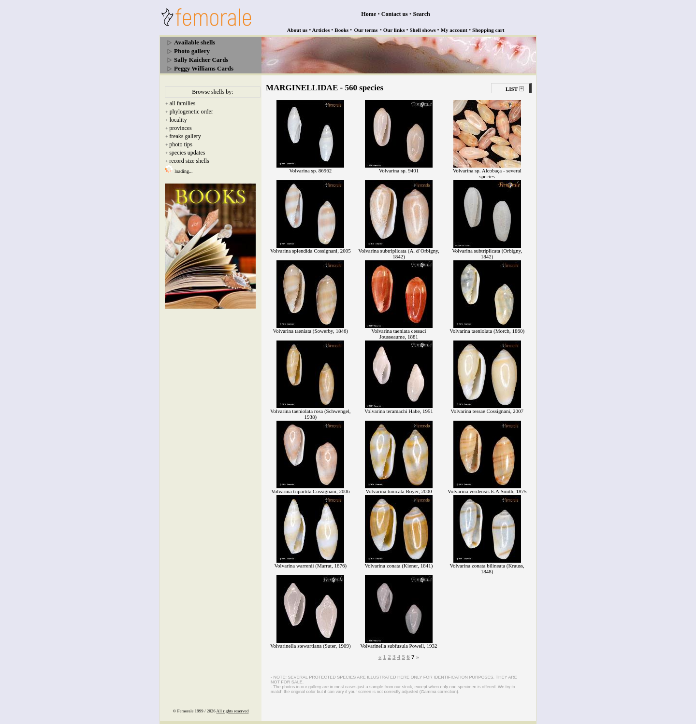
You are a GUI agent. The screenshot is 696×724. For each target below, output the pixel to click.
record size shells (189, 160)
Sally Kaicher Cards (201, 59)
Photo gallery (192, 51)
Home (368, 14)
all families (183, 103)
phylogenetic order (191, 111)
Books (341, 30)
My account (454, 30)
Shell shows (423, 30)
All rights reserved (233, 711)
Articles (321, 30)
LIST (512, 89)
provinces (180, 128)
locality (178, 119)
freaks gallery (185, 136)
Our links (394, 30)
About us (297, 30)
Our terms (365, 30)
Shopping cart (488, 30)
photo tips (180, 144)
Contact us (394, 14)
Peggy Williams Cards (203, 68)
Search (421, 14)
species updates (187, 152)
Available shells (194, 42)
